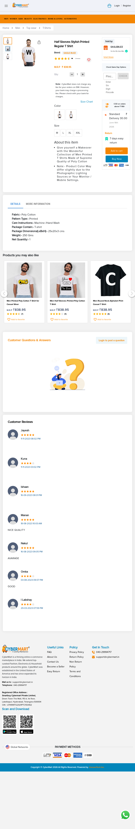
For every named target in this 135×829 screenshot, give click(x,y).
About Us (52, 706)
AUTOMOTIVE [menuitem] (70, 18)
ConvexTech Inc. (96, 817)
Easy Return (53, 721)
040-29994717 (20, 735)
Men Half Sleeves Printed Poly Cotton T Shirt (67, 352)
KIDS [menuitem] (21, 18)
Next (131, 343)
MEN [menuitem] (6, 18)
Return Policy (76, 706)
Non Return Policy (75, 714)
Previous (4, 343)
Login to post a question (112, 390)
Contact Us (53, 711)
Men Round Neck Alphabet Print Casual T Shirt (108, 352)
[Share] (39, 42)
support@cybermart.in (23, 732)
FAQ (49, 701)
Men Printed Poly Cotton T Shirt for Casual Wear (23, 352)
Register (127, 5)
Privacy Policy (76, 701)
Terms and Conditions (75, 723)
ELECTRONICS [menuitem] (39, 18)
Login (117, 5)
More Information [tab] (38, 254)
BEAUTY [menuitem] (28, 18)
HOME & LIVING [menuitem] (55, 18)
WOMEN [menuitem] (13, 18)
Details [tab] (15, 254)
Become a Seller (55, 716)
